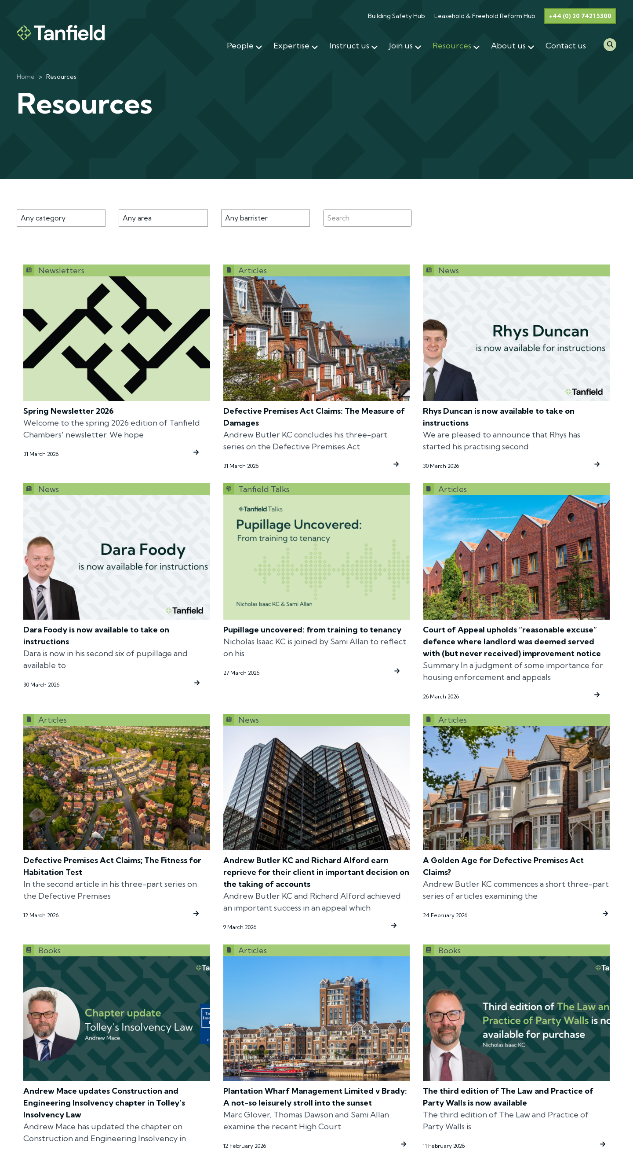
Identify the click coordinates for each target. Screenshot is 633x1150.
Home (26, 77)
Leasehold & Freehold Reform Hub (484, 16)
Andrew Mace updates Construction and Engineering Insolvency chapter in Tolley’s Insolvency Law (104, 1103)
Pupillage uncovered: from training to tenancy (312, 630)
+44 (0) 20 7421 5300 (580, 16)
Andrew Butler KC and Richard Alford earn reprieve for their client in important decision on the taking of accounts (316, 872)
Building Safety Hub (396, 16)
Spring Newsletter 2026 (68, 411)
